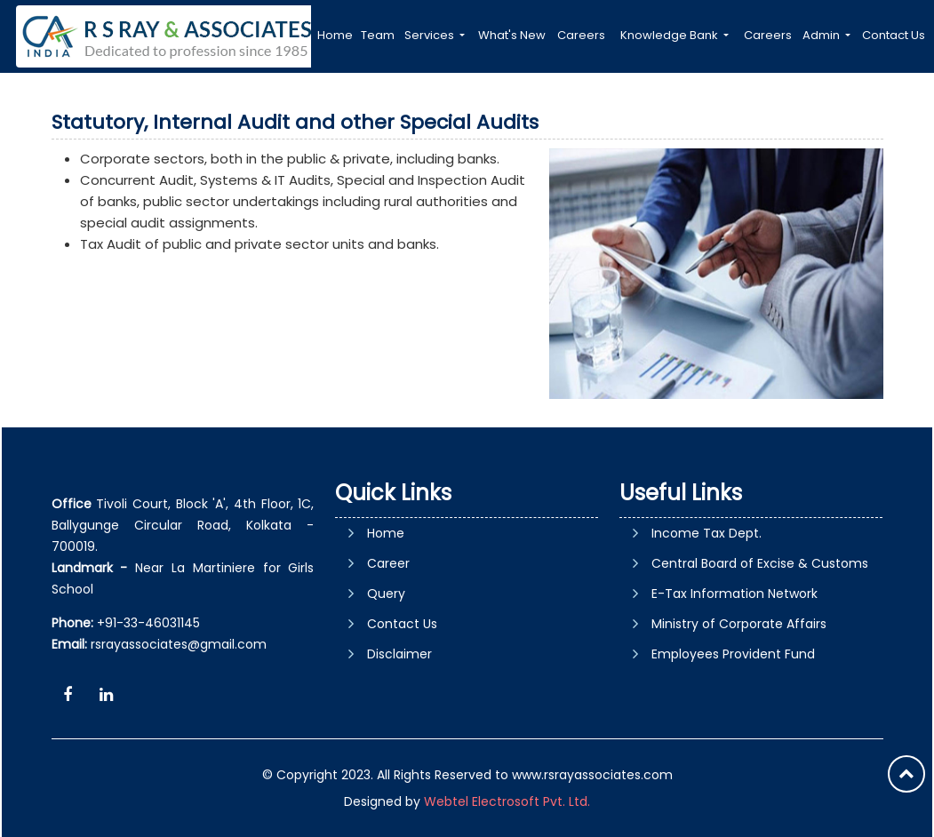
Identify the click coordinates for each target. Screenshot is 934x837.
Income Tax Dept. (706, 533)
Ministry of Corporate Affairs (738, 624)
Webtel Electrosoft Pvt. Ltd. (507, 801)
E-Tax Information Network (734, 593)
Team (378, 35)
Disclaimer (399, 654)
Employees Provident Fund (733, 654)
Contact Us (893, 35)
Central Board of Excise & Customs (759, 563)
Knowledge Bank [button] (670, 35)
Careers (581, 35)
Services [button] (430, 35)
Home (335, 35)
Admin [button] (822, 35)
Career (388, 563)
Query (386, 593)
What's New (512, 35)
